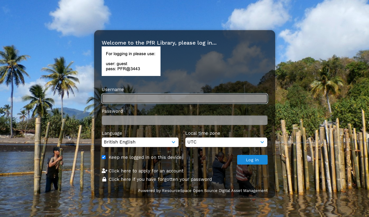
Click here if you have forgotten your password (157, 179)
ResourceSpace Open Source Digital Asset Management (215, 190)
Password (112, 111)
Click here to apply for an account (143, 171)
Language (112, 133)
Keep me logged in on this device (145, 157)
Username (113, 89)
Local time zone (202, 133)
